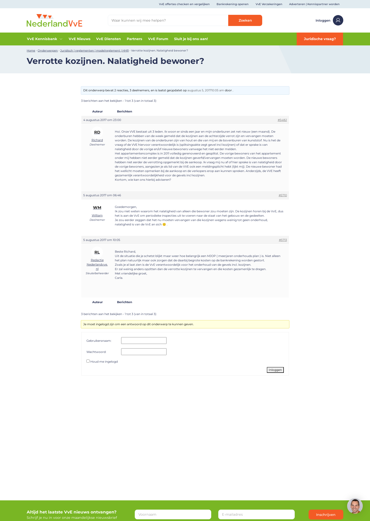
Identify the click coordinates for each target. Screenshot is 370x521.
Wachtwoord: (96, 352)
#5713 (283, 240)
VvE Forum (158, 39)
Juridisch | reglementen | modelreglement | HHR (94, 50)
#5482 (282, 120)
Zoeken (245, 20)
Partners (134, 39)
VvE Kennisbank (45, 39)
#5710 (283, 195)
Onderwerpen (48, 50)
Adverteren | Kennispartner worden (314, 4)
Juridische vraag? (320, 39)
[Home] (54, 20)
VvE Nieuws (80, 39)
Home (31, 50)
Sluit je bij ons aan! (191, 39)
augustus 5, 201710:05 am (205, 90)
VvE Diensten (108, 39)
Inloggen (329, 20)
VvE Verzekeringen (269, 4)
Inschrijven (326, 514)
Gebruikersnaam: (98, 340)
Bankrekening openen (233, 4)
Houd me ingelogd (104, 361)
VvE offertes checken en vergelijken (184, 4)
